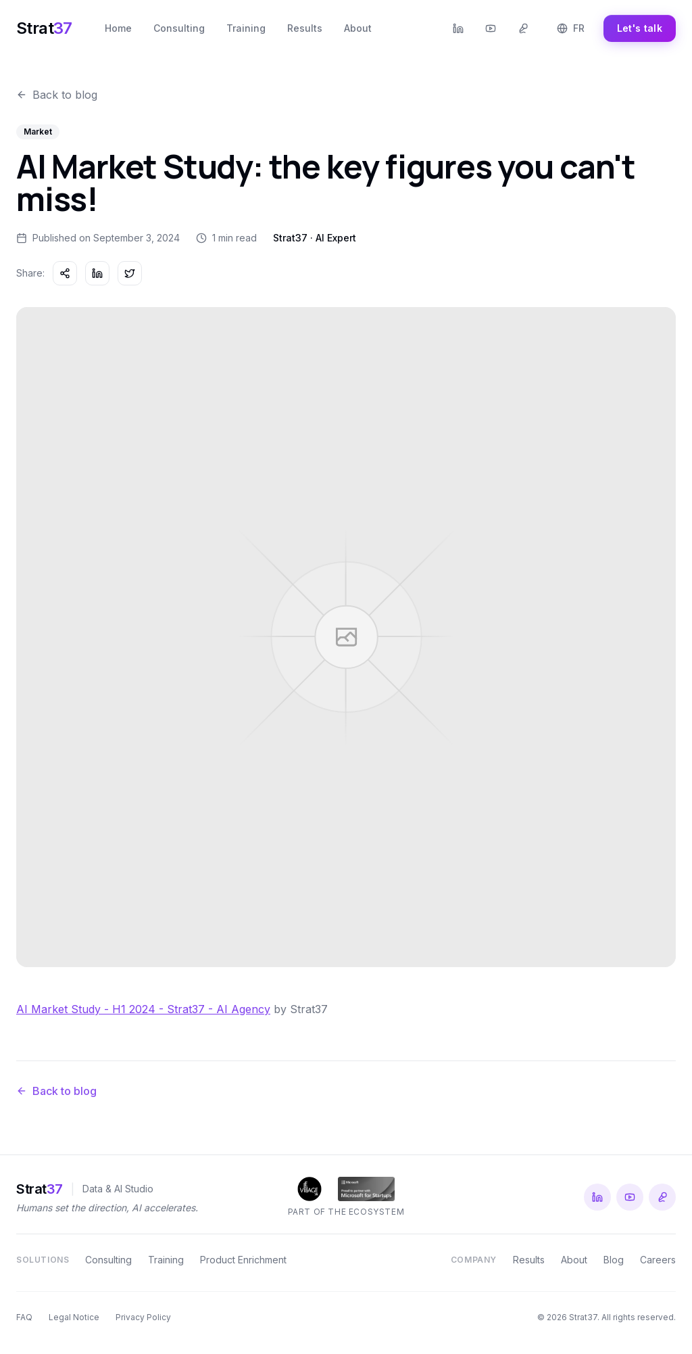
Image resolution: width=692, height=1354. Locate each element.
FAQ (24, 1317)
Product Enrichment (243, 1259)
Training (246, 28)
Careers (658, 1259)
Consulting (179, 28)
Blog (613, 1259)
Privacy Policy (143, 1317)
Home (118, 28)
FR (571, 28)
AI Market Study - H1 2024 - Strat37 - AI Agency (143, 1012)
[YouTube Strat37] (490, 28)
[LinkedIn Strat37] (458, 28)
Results (304, 28)
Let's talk (640, 28)
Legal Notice (74, 1317)
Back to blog (56, 94)
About (358, 28)
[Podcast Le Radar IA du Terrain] (523, 28)
